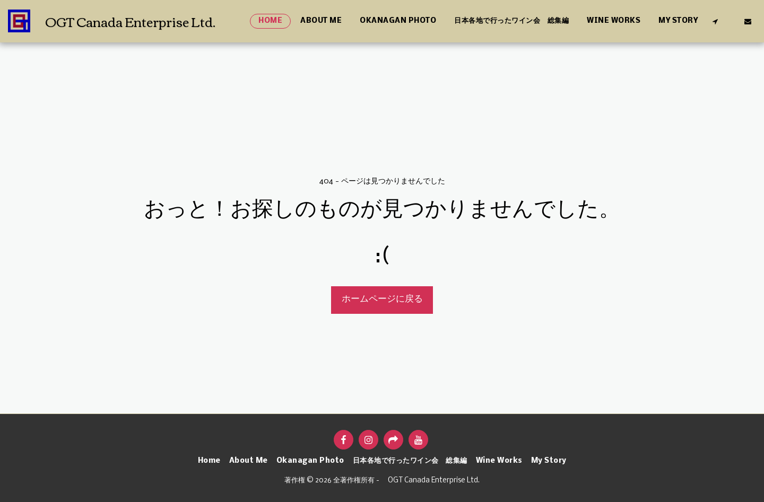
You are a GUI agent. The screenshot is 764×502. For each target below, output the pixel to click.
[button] (715, 21)
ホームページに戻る (382, 299)
